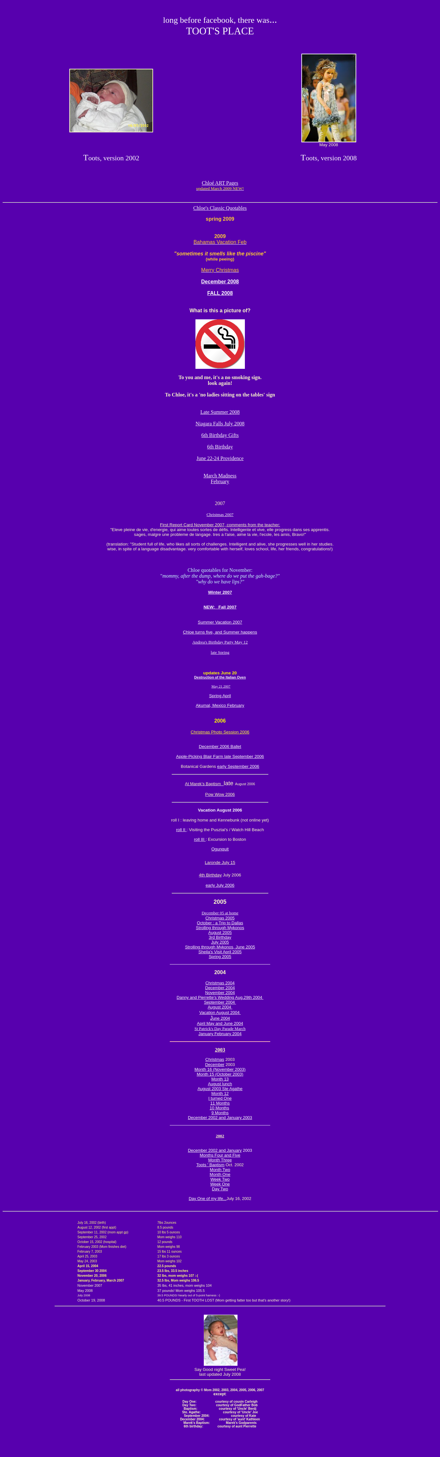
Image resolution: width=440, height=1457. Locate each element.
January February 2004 (219, 1033)
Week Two (219, 1179)
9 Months (220, 1112)
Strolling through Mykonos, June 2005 (220, 947)
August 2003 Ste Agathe (219, 1088)
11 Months (220, 1103)
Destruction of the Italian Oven (220, 677)
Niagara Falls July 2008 (219, 423)
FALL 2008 (220, 293)
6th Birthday (220, 446)
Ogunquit (220, 849)
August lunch (220, 1083)
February (220, 481)
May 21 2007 (220, 686)
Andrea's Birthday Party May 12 (220, 642)
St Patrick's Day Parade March (220, 1028)
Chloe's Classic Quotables (219, 208)
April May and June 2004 (220, 1023)
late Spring (220, 652)
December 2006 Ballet (220, 746)
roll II (181, 829)
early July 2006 (220, 885)
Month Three (220, 1160)
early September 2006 (238, 766)
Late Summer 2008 (220, 412)
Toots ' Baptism (210, 1164)
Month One (220, 1174)
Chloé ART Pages (220, 185)
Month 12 (220, 1093)
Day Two (220, 1188)
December (214, 1064)
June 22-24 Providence (220, 458)
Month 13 (220, 1079)
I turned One (219, 1098)
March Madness (220, 475)
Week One (220, 1184)
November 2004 (220, 992)
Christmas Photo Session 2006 (220, 732)
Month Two (220, 1169)
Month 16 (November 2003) (220, 1069)
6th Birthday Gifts (219, 435)
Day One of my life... (208, 1198)
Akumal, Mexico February (220, 705)
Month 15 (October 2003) (220, 1074)
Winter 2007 (220, 592)
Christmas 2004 (220, 983)
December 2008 (220, 281)
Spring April (220, 695)
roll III (199, 839)
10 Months (219, 1108)
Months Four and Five (220, 1155)
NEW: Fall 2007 (220, 607)
